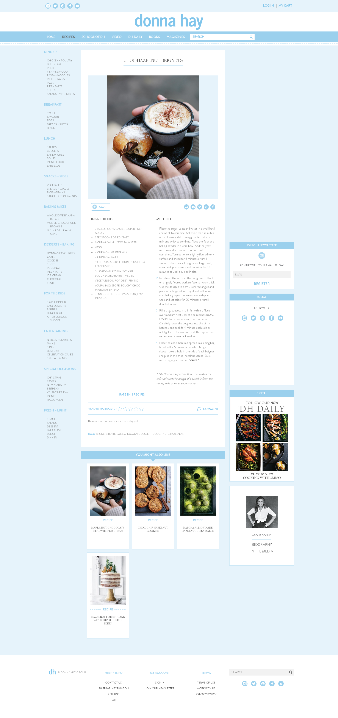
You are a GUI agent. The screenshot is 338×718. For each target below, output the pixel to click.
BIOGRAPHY (262, 544)
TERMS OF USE (206, 683)
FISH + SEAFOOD (57, 72)
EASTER (51, 381)
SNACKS (52, 419)
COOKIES (52, 261)
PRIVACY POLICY (206, 694)
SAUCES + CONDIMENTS (62, 196)
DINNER (50, 52)
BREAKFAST (53, 104)
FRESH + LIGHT (55, 410)
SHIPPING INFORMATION (114, 688)
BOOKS (154, 36)
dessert (146, 434)
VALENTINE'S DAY (57, 392)
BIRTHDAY (53, 389)
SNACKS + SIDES (56, 176)
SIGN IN (159, 683)
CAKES (51, 257)
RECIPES (68, 36)
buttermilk (115, 434)
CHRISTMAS (54, 378)
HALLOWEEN (55, 400)
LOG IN (268, 5)
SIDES (50, 347)
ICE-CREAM (54, 275)
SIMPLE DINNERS (57, 302)
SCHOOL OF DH (93, 36)
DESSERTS (53, 351)
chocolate (132, 434)
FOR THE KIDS (54, 293)
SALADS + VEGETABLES (61, 94)
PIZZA (50, 83)
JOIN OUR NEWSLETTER (160, 688)
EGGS (50, 120)
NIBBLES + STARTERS (59, 340)
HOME (51, 36)
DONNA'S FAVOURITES (61, 253)
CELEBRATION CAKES (60, 355)
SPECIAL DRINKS (57, 358)
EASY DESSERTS (56, 306)
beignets (101, 434)
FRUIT (50, 283)
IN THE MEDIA (261, 551)
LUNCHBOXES (55, 313)
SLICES (51, 264)
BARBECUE (53, 166)
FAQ (113, 700)
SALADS (52, 147)
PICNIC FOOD (55, 162)
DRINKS (51, 128)
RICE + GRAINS (56, 79)
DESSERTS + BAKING (59, 244)
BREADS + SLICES (57, 124)
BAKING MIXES (55, 206)
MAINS (51, 344)
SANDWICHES (55, 155)
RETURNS (113, 694)
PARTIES (52, 309)
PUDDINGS (53, 268)
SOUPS (51, 90)
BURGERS (53, 151)
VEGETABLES (55, 185)
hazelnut (176, 434)
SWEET (51, 113)
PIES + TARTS (54, 86)
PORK (50, 68)
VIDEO (117, 36)
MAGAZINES (176, 36)
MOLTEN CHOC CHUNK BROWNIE (61, 224)
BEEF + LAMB (54, 64)
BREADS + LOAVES (58, 189)
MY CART (285, 5)
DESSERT (52, 427)
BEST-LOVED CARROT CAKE (60, 232)
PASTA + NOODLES (58, 75)
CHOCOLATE (55, 279)
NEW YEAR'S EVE (57, 385)
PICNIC (51, 396)
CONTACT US (113, 683)
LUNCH (49, 138)
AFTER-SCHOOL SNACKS (57, 318)
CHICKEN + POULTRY (59, 61)
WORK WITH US (206, 688)
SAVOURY (53, 117)
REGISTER (262, 284)
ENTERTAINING (56, 331)
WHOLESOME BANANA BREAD (61, 217)
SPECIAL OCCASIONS (60, 369)
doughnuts (161, 434)
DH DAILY (135, 36)
